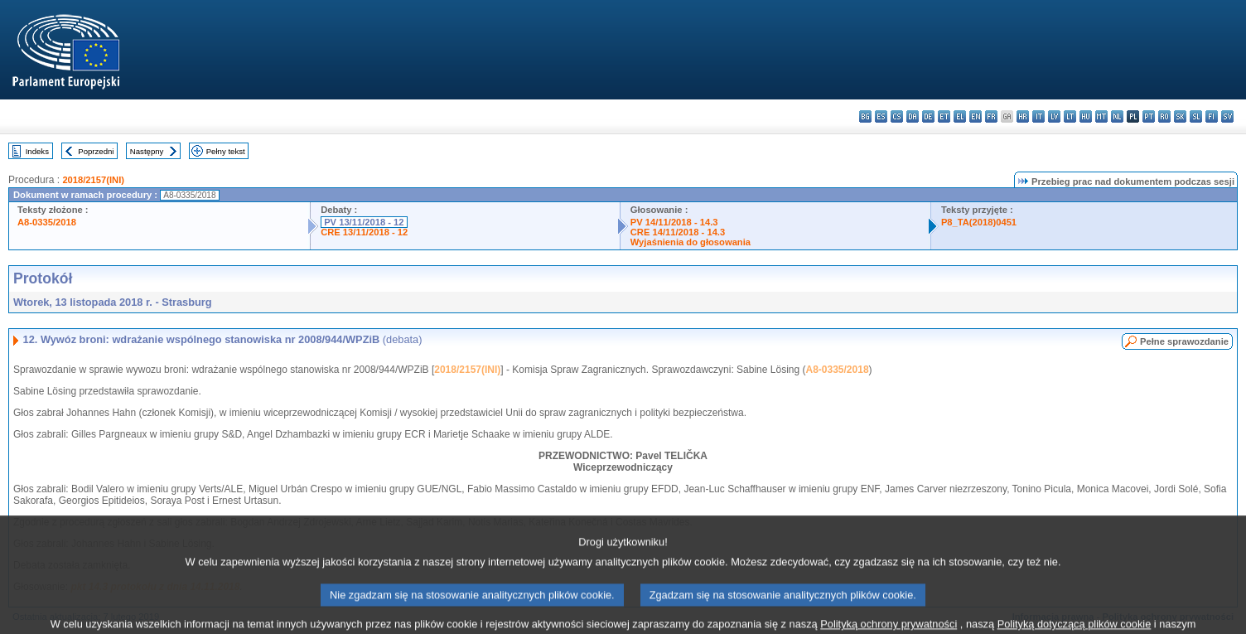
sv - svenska (1227, 116)
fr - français (991, 116)
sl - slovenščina (1196, 116)
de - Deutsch (928, 116)
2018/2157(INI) (93, 180)
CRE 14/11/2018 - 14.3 (677, 232)
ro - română (1164, 116)
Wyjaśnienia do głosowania (690, 242)
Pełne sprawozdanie (1184, 341)
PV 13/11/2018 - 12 (363, 222)
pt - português (1148, 116)
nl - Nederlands (1117, 116)
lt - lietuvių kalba (1070, 116)
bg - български (865, 116)
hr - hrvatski (1023, 116)
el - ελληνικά (960, 116)
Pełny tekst (225, 151)
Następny (147, 151)
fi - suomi (1211, 116)
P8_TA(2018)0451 (979, 222)
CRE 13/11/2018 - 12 (364, 232)
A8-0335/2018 (46, 222)
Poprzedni (95, 151)
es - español (881, 116)
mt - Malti (1101, 116)
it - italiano (1038, 116)
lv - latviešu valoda (1054, 116)
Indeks (37, 151)
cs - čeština (897, 116)
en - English (975, 116)
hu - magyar (1085, 116)
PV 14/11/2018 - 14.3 (674, 222)
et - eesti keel (944, 116)
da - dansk (912, 116)
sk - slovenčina (1180, 116)
